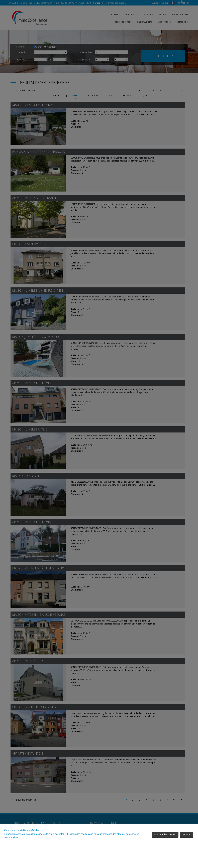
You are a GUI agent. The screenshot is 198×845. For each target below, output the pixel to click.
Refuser (186, 834)
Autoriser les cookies (165, 834)
